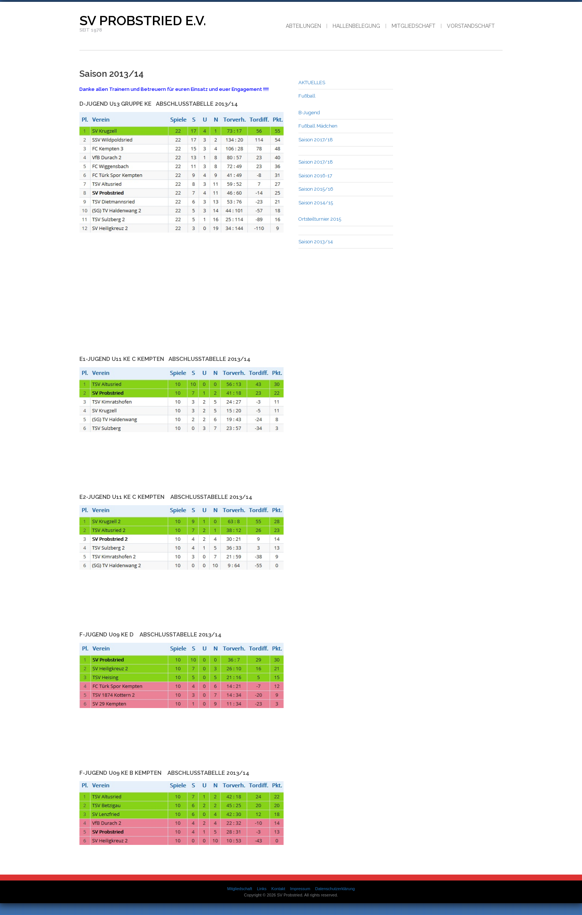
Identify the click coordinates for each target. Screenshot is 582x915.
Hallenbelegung (356, 26)
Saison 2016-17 (315, 175)
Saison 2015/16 (315, 189)
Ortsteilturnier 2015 (319, 219)
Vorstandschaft (471, 26)
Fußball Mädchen (317, 126)
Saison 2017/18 (315, 139)
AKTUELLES (311, 82)
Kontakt (278, 888)
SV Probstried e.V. (142, 20)
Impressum (300, 888)
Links (262, 888)
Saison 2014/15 (315, 202)
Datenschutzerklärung (335, 888)
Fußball (306, 96)
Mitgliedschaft (413, 26)
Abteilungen (303, 26)
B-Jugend (309, 112)
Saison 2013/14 (315, 241)
